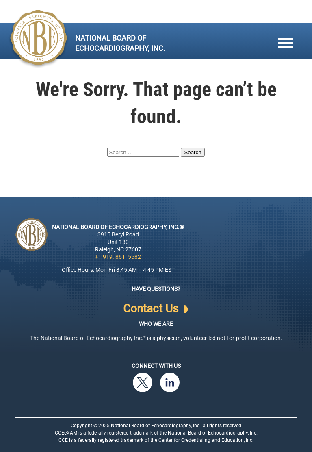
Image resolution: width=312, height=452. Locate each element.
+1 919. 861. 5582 (118, 256)
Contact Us (155, 308)
